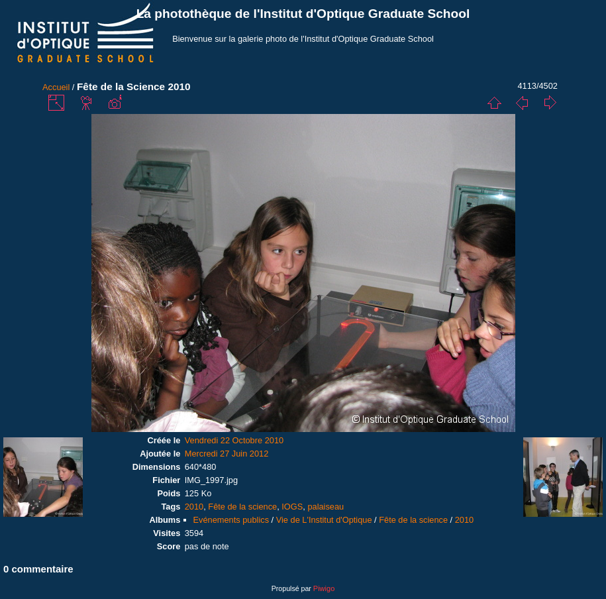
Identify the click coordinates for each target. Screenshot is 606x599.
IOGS (292, 507)
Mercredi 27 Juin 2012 (227, 454)
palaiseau (325, 507)
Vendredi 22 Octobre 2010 (234, 440)
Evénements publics (231, 520)
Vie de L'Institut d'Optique (324, 520)
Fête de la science (242, 507)
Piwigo (323, 588)
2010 (194, 507)
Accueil (56, 87)
